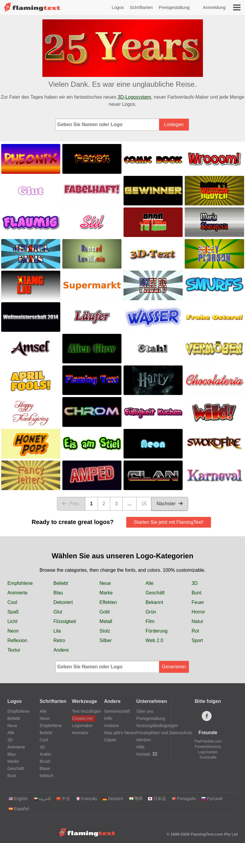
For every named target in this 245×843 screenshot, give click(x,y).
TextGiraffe (208, 757)
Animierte (17, 592)
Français (86, 798)
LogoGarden (208, 752)
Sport (197, 640)
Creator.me (82, 718)
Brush (45, 761)
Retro (59, 640)
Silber (105, 640)
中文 (63, 798)
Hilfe (108, 718)
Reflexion (17, 640)
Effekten (108, 602)
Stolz (104, 630)
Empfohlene (20, 583)
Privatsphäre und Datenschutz (164, 732)
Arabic (46, 754)
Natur (197, 621)
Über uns (144, 711)
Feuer (198, 602)
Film (150, 621)
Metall (105, 621)
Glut (57, 611)
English (18, 798)
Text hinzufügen (83, 711)
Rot (195, 630)
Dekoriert (63, 602)
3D (195, 583)
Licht (12, 621)
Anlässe (111, 725)
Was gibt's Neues (120, 732)
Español (18, 808)
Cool (12, 602)
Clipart (110, 739)
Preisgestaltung (174, 7)
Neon (13, 630)
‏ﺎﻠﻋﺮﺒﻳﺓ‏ (42, 798)
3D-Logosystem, (135, 97)
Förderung (157, 630)
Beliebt (60, 583)
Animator (80, 732)
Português (183, 798)
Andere (61, 650)
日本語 (157, 798)
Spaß (13, 611)
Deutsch (112, 798)
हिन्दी (135, 798)
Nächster (169, 503)
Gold (104, 611)
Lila (57, 630)
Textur (14, 650)
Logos (118, 7)
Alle (150, 583)
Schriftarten (141, 7)
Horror (198, 611)
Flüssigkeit (64, 621)
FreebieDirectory (208, 747)
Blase (45, 768)
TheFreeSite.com (208, 741)
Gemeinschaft (117, 711)
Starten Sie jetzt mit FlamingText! (169, 522)
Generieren (174, 666)
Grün (151, 611)
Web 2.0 (154, 640)
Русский (211, 798)
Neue (105, 583)
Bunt (196, 592)
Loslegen (174, 124)
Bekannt (154, 602)
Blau (58, 592)
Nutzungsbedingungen (157, 725)
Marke (106, 592)
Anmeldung (214, 7)
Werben (143, 739)
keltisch (47, 775)
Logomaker (82, 725)
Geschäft (155, 592)
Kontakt (146, 754)
